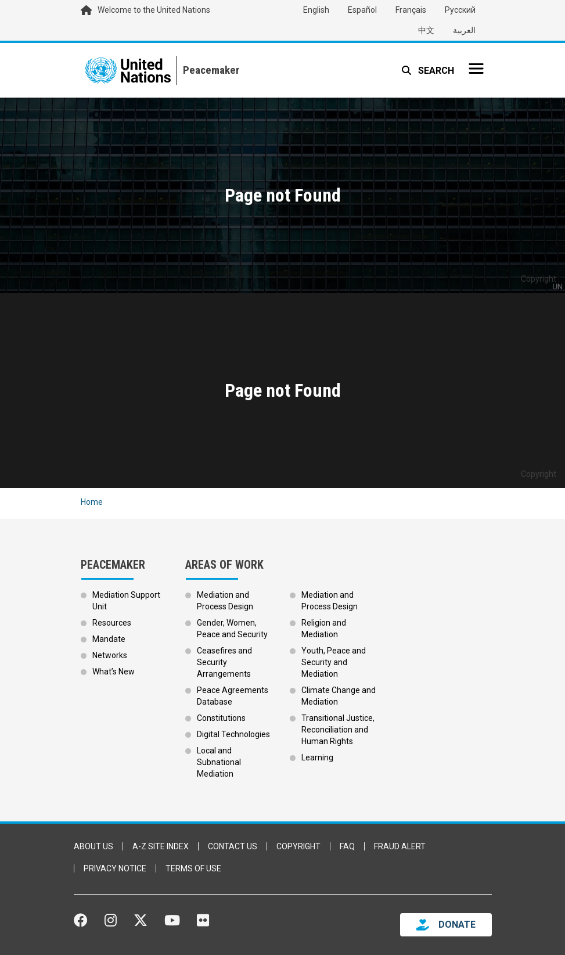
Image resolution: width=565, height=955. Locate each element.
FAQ (347, 846)
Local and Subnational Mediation (219, 762)
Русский (460, 10)
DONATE (457, 924)
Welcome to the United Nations (154, 10)
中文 (426, 30)
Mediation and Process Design (225, 600)
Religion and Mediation (323, 628)
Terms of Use (193, 868)
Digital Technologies (233, 734)
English (316, 10)
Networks (109, 655)
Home (92, 502)
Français (410, 10)
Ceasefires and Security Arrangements (224, 662)
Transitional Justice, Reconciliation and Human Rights (338, 729)
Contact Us (232, 846)
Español (362, 10)
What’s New (113, 671)
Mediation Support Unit (126, 600)
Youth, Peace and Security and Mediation (333, 662)
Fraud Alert (400, 846)
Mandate (108, 639)
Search (435, 70)
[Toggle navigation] (476, 69)
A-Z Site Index (160, 846)
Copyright (298, 846)
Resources (111, 622)
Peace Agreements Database (232, 695)
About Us (93, 846)
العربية (464, 30)
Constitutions (221, 718)
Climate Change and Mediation (338, 695)
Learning (317, 757)
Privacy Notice (115, 868)
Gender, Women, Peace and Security (232, 628)
